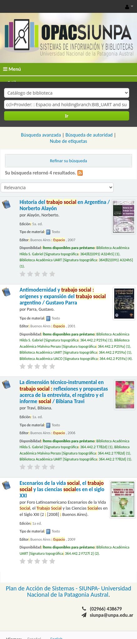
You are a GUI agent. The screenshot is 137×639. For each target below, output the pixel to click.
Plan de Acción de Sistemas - (42, 588)
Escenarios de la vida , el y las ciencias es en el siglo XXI (62, 489)
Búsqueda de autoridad (89, 135)
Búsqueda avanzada (41, 135)
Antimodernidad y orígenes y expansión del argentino (63, 296)
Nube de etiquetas (68, 141)
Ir (66, 116)
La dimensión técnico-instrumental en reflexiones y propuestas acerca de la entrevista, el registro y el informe (64, 392)
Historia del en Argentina (65, 205)
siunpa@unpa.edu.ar (111, 615)
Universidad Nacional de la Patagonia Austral (79, 591)
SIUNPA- (90, 588)
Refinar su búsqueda (68, 161)
